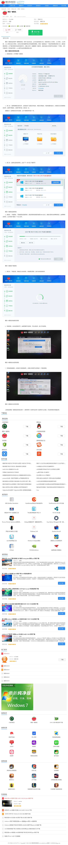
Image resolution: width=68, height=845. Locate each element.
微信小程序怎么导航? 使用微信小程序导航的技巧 (15, 487)
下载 (62, 659)
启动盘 (30, 41)
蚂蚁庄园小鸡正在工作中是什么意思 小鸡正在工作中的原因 (18, 463)
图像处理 (55, 5)
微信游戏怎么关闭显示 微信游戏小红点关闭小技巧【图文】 (18, 481)
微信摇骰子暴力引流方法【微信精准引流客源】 (15, 466)
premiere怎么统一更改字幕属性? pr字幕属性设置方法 (16, 478)
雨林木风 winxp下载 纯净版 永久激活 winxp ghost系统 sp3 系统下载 (20, 558)
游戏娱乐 (38, 5)
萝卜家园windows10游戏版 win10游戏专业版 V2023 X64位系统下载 (20, 619)
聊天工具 (12, 5)
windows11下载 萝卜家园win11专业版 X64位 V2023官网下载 (18, 634)
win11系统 (7, 44)
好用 (7, 30)
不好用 (18, 30)
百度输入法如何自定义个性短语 (11, 472)
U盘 (27, 41)
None (38, 490)
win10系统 (52, 41)
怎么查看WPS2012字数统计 (43, 475)
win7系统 (58, 41)
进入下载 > (61, 568)
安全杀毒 (63, 5)
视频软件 (21, 5)
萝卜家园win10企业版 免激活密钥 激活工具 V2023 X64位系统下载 (20, 604)
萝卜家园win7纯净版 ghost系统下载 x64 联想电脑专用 (17, 573)
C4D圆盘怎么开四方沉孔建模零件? (45, 466)
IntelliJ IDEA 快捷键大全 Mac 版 (10, 469)
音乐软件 (29, 5)
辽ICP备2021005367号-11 (14, 843)
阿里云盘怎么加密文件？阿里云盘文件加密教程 (49, 478)
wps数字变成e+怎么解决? (43, 472)
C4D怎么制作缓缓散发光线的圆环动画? (46, 481)
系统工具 (13, 9)
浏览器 (47, 5)
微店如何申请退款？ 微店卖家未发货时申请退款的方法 (50, 487)
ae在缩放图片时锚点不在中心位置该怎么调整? (48, 469)
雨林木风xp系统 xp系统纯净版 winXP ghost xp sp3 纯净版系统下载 (20, 589)
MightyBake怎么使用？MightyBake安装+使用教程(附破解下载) (18, 490)
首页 (4, 5)
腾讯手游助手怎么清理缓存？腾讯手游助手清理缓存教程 (17, 484)
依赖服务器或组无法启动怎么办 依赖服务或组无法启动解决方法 (19, 475)
